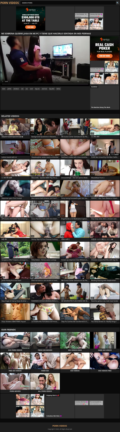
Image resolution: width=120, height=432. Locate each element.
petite (9, 89)
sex (22, 89)
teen (3, 89)
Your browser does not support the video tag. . (45, 61)
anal (31, 89)
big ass (37, 89)
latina (58, 89)
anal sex (44, 89)
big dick (51, 89)
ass (27, 89)
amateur (16, 89)
